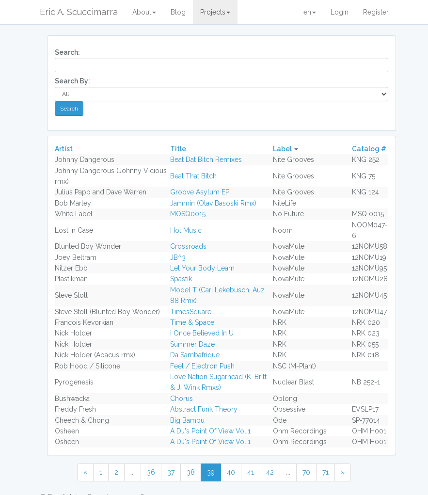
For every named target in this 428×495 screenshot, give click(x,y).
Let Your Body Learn (202, 268)
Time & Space (192, 322)
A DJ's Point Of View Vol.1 (210, 431)
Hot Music (186, 230)
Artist (64, 149)
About (144, 12)
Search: (67, 52)
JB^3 (178, 257)
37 (170, 472)
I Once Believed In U (202, 333)
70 (306, 472)
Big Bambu (187, 420)
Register (376, 12)
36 (151, 472)
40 (231, 472)
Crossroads (188, 246)
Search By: (72, 81)
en (309, 12)
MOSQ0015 (188, 214)
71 (325, 472)
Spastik (181, 279)
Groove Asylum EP (199, 192)
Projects (215, 12)
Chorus (181, 398)
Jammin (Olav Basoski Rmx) (213, 203)
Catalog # (369, 149)
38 (191, 472)
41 (250, 472)
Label (282, 149)
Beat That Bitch (193, 176)
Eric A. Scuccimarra (79, 12)
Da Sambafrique (195, 355)
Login (340, 12)
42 (270, 472)
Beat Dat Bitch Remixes (206, 159)
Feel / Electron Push (202, 366)
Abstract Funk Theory (204, 409)
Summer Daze (192, 344)
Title (178, 149)
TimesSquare (190, 312)
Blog (178, 12)
